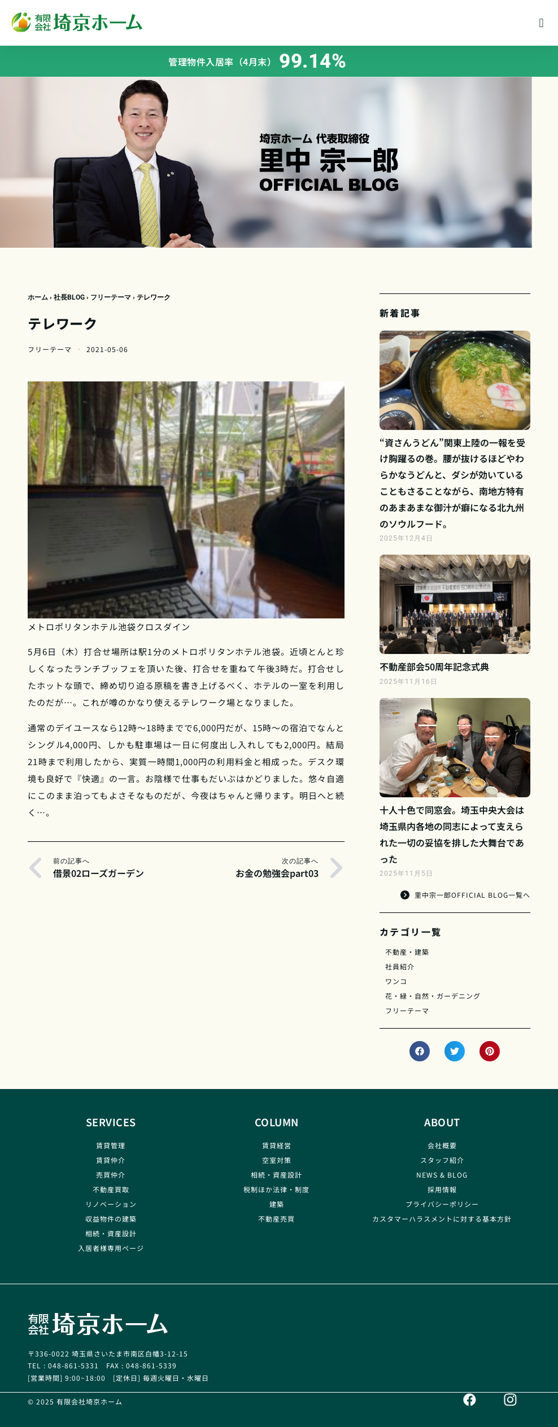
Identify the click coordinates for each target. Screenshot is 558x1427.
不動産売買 (276, 1218)
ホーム (38, 297)
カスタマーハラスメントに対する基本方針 (442, 1218)
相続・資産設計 (111, 1233)
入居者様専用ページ (111, 1248)
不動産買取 (111, 1189)
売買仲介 (110, 1174)
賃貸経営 (276, 1145)
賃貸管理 (110, 1145)
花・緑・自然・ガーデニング (433, 995)
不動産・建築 (407, 951)
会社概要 (442, 1145)
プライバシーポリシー (442, 1204)
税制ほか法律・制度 (276, 1189)
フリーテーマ (110, 297)
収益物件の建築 (111, 1218)
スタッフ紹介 (442, 1160)
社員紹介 (400, 966)
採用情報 (442, 1189)
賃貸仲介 (110, 1160)
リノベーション (111, 1204)
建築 (276, 1204)
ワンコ (396, 981)
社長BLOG (69, 297)
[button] (541, 23)
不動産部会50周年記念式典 (434, 666)
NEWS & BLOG (442, 1174)
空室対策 (276, 1160)
